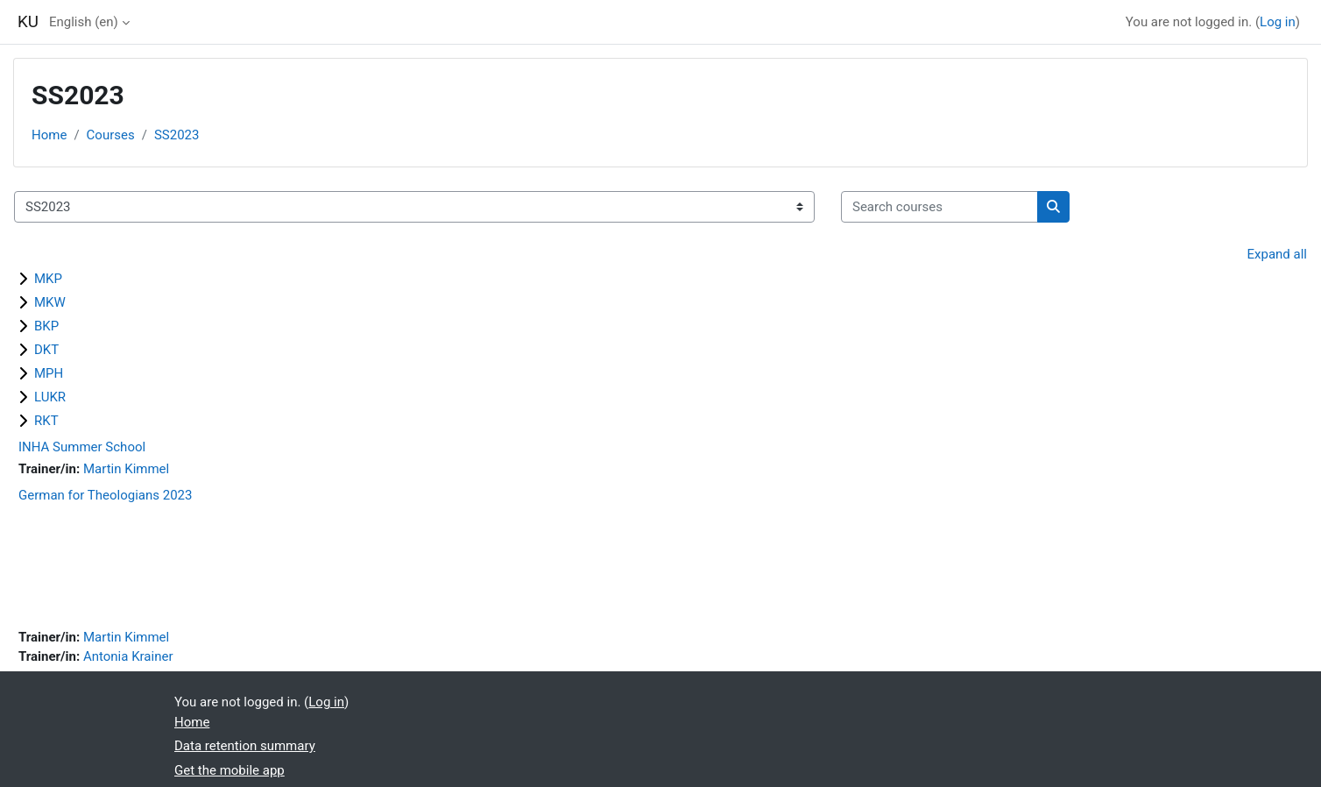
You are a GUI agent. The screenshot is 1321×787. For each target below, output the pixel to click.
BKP (46, 326)
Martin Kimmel (126, 469)
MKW (50, 302)
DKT (46, 350)
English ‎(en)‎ (83, 22)
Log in (1278, 22)
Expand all (1277, 254)
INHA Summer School (81, 447)
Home (49, 135)
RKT (46, 421)
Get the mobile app (229, 770)
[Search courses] (939, 207)
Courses (111, 135)
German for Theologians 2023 (105, 495)
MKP (48, 279)
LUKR (50, 397)
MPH (48, 373)
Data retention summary (244, 746)
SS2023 (177, 135)
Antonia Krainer (128, 656)
